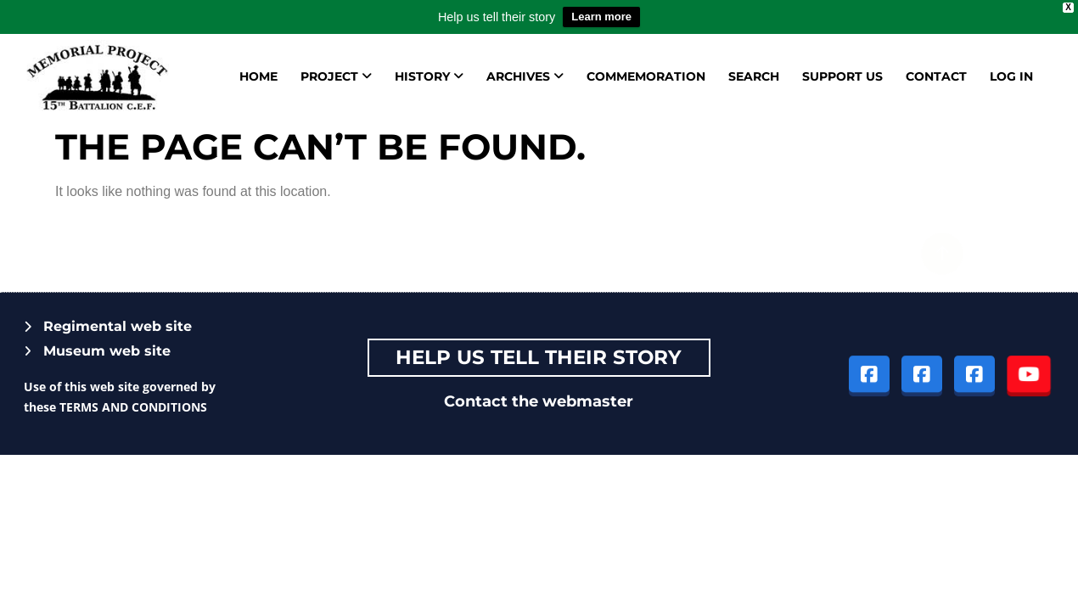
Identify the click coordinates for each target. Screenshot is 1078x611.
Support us (842, 76)
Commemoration (646, 76)
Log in (1011, 76)
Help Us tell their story (539, 357)
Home (258, 76)
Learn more (601, 16)
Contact (936, 76)
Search (753, 76)
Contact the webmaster (538, 401)
